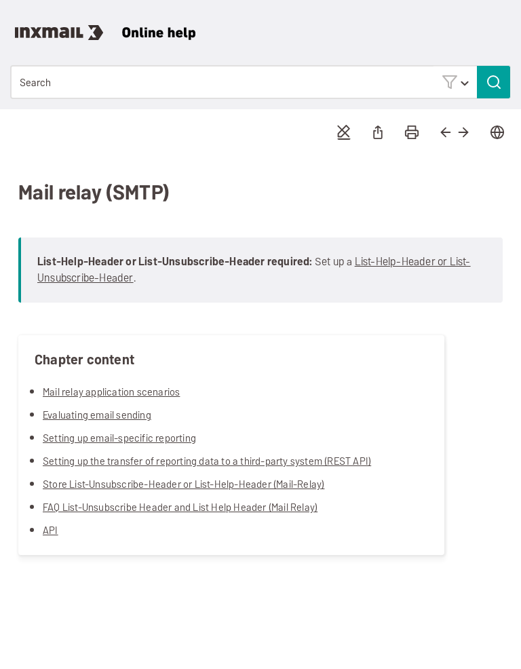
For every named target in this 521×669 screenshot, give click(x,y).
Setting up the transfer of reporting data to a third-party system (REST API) (207, 461)
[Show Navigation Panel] (503, 23)
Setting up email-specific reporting (119, 437)
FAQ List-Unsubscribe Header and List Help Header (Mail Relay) (180, 507)
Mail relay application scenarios (111, 391)
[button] (455, 82)
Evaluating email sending (97, 414)
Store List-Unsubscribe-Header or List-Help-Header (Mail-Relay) (183, 484)
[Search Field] (260, 82)
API (50, 530)
